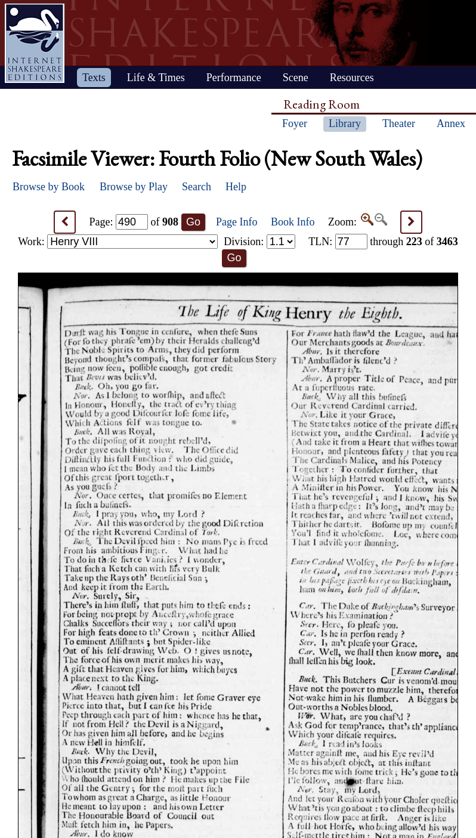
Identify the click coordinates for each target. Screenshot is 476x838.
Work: (118, 242)
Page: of (134, 222)
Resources (352, 78)
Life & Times (156, 78)
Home (34, 43)
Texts (94, 78)
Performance (233, 78)
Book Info (293, 222)
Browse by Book (49, 187)
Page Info (236, 222)
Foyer (294, 123)
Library (345, 123)
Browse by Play (134, 187)
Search (196, 187)
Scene (295, 78)
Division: (259, 242)
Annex (451, 123)
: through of (383, 242)
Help (235, 187)
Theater (398, 123)
